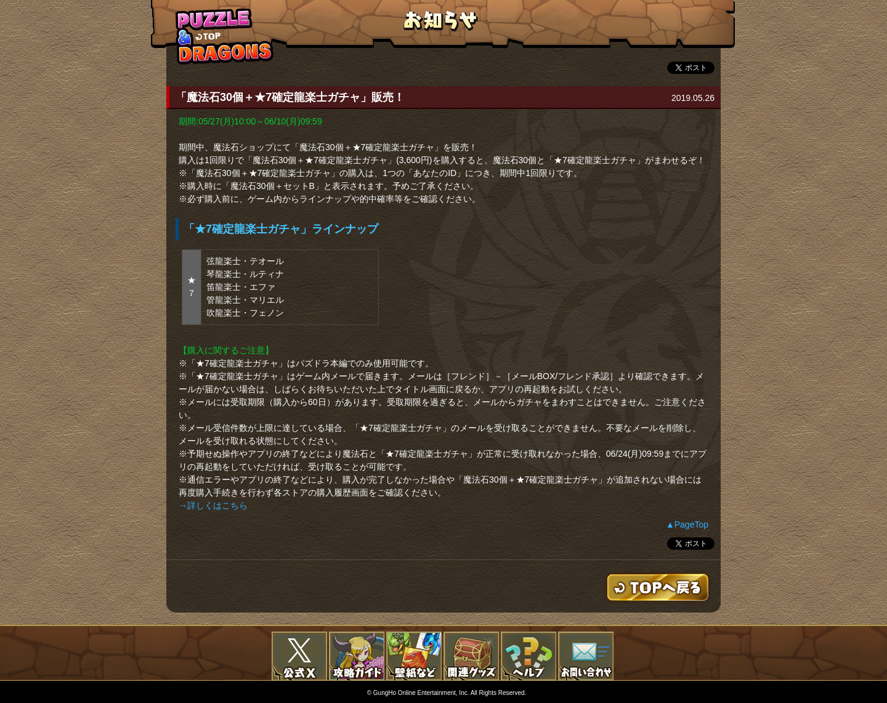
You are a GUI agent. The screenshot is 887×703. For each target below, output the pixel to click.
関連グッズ (471, 656)
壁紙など (414, 656)
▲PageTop (687, 524)
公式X (299, 656)
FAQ (528, 656)
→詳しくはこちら (213, 505)
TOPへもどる (225, 36)
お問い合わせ (586, 656)
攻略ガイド (356, 656)
